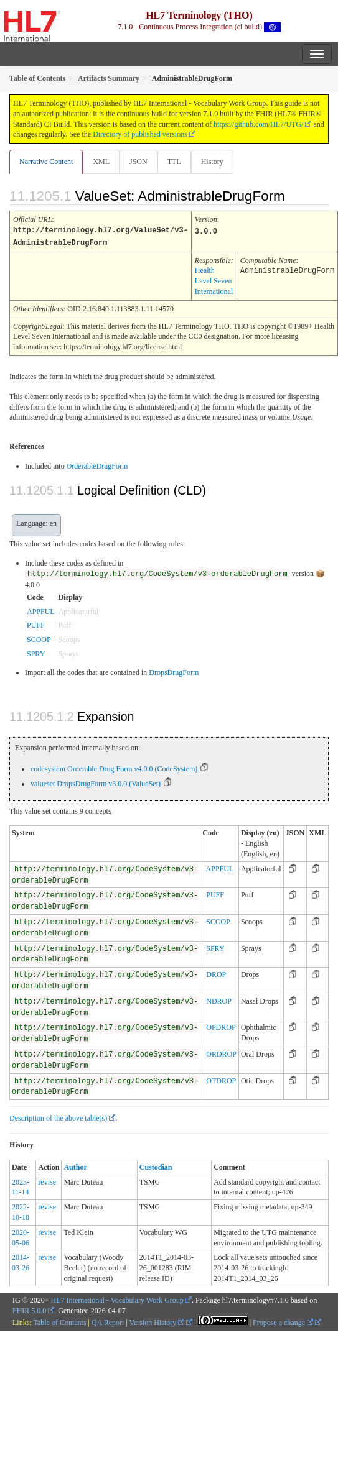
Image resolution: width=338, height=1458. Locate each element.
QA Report (108, 1321)
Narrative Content (46, 161)
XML (101, 161)
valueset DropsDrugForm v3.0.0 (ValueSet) (96, 782)
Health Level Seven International (214, 280)
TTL (174, 161)
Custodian (155, 1166)
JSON (138, 161)
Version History (157, 1321)
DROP (216, 973)
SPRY (36, 652)
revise (47, 1180)
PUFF (36, 624)
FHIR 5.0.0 (29, 1309)
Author (75, 1166)
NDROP (219, 1000)
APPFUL (41, 610)
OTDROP (221, 1079)
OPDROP (220, 1026)
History (212, 161)
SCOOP (39, 638)
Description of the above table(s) (58, 1116)
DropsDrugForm (174, 671)
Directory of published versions (140, 134)
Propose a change (283, 1321)
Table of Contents (59, 1321)
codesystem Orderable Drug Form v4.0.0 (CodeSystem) (114, 767)
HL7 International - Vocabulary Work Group (117, 1299)
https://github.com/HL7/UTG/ (258, 124)
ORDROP (221, 1052)
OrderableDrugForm (97, 465)
